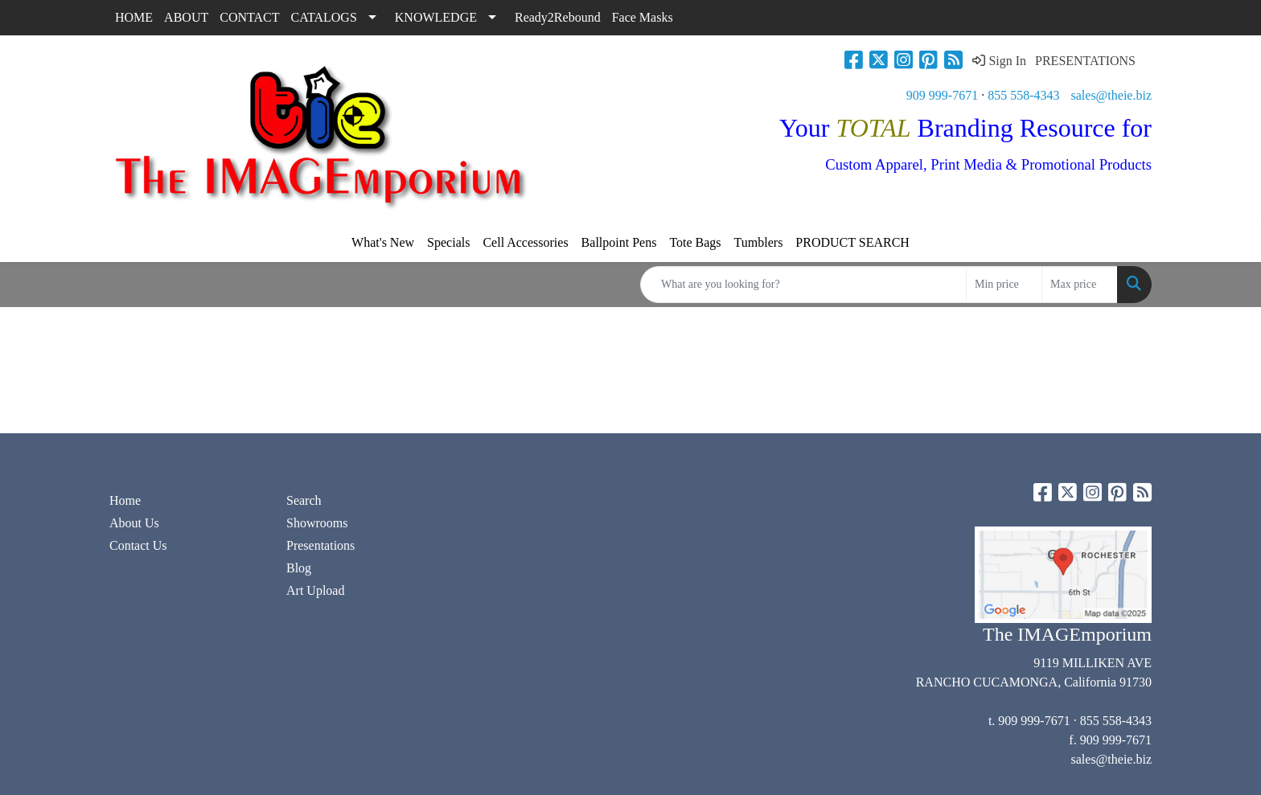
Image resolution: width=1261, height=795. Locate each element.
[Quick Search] (803, 284)
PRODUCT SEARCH (852, 242)
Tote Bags (695, 242)
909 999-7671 (942, 95)
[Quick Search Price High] (1079, 284)
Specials (448, 242)
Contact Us (138, 545)
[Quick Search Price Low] (1004, 284)
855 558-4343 (1023, 95)
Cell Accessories (525, 242)
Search (304, 500)
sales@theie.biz (1111, 95)
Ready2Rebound (558, 17)
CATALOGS (324, 17)
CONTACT (249, 17)
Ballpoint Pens (619, 242)
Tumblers (758, 242)
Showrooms (316, 523)
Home (125, 500)
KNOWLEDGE (436, 17)
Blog (298, 568)
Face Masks (642, 17)
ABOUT (186, 17)
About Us (134, 523)
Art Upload (315, 590)
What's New (382, 242)
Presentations (320, 545)
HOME (134, 17)
